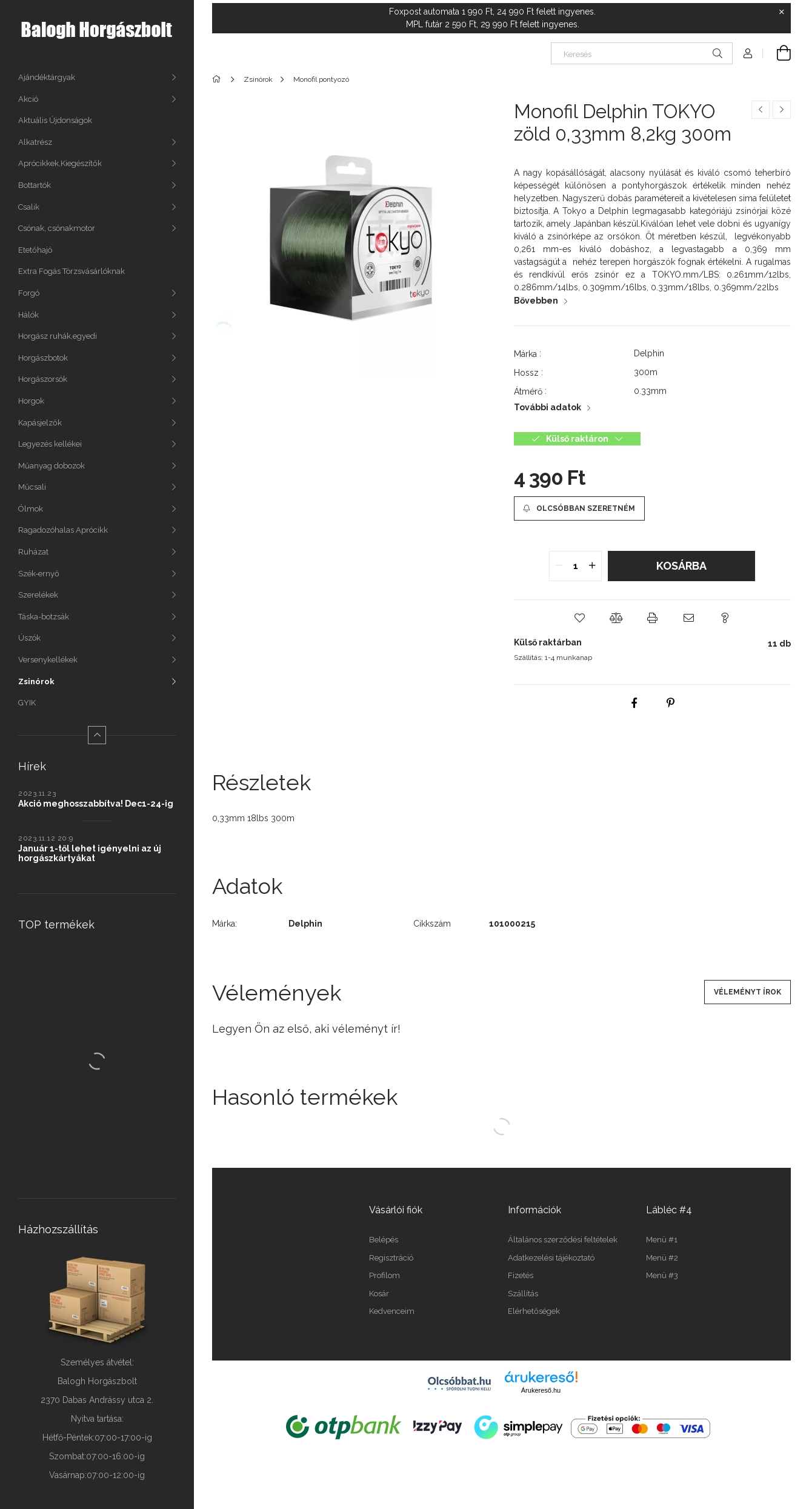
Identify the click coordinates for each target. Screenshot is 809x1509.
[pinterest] (670, 703)
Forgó (28, 293)
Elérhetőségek (534, 1311)
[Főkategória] (218, 79)
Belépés (383, 1239)
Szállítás (523, 1293)
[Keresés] (642, 53)
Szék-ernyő (38, 573)
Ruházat (33, 551)
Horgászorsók (42, 379)
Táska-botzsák (43, 616)
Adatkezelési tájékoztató (551, 1257)
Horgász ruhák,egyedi (57, 336)
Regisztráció (391, 1257)
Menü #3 (662, 1275)
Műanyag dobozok (51, 465)
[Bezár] (782, 12)
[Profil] (748, 53)
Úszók (29, 637)
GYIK (27, 702)
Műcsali (32, 486)
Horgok (31, 400)
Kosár (379, 1293)
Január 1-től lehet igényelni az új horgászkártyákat (89, 853)
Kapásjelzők (40, 422)
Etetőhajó (35, 250)
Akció (28, 99)
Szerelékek (38, 594)
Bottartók (34, 185)
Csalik (28, 207)
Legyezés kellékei (50, 443)
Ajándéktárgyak (46, 77)
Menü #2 (662, 1257)
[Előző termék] (760, 110)
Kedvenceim (391, 1311)
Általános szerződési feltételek (563, 1239)
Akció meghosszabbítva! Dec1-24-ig (95, 803)
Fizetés (520, 1275)
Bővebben (536, 300)
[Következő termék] (782, 110)
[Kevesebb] (97, 735)
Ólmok (30, 508)
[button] (579, 618)
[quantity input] (575, 566)
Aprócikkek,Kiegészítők (60, 163)
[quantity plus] (592, 566)
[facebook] (634, 703)
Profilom (384, 1275)
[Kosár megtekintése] (777, 53)
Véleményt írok (747, 992)
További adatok (547, 407)
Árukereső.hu (541, 1390)
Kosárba (681, 565)
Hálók (28, 314)
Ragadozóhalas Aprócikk (63, 530)
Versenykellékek (48, 659)
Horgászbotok (43, 357)
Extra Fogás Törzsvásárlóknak (71, 271)
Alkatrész (35, 142)
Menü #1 (661, 1239)
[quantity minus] (559, 566)
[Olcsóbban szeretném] (579, 508)
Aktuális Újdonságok (55, 120)
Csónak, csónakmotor (56, 228)
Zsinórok (36, 681)
